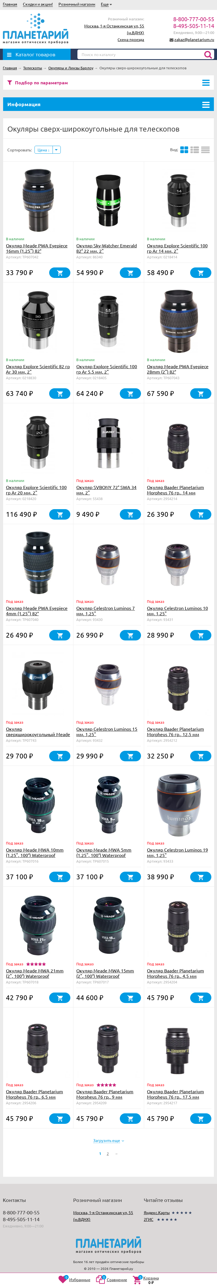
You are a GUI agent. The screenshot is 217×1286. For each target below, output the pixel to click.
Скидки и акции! (38, 4)
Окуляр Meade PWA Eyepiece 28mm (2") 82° (178, 368)
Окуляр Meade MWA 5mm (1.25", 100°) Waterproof (103, 852)
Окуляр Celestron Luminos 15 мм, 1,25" (106, 731)
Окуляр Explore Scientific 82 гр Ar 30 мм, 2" (38, 368)
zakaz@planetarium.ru (194, 39)
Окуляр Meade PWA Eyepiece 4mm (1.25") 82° (37, 610)
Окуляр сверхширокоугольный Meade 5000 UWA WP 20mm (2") (38, 734)
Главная (10, 4)
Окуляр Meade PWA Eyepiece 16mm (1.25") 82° (37, 248)
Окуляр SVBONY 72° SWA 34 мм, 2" (106, 489)
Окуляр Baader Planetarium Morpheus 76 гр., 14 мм (175, 489)
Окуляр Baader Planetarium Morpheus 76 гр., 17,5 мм (175, 1093)
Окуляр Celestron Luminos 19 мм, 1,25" (177, 852)
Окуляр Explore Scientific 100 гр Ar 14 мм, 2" (177, 248)
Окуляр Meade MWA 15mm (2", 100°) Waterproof (105, 973)
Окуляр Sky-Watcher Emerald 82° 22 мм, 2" (106, 248)
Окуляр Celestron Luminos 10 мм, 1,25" (177, 610)
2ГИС (148, 1219)
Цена (44, 149)
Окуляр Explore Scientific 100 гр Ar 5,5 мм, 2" (106, 368)
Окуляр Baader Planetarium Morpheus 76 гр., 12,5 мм (175, 731)
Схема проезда (131, 39)
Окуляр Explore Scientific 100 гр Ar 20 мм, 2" (36, 489)
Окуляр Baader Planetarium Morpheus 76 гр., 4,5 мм (175, 973)
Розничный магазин (76, 4)
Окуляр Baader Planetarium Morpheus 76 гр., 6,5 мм (34, 1093)
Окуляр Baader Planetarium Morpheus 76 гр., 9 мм (104, 1093)
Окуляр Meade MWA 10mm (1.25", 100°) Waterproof (35, 852)
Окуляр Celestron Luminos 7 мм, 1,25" (105, 610)
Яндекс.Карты (157, 1212)
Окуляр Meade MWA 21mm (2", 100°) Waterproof (35, 973)
